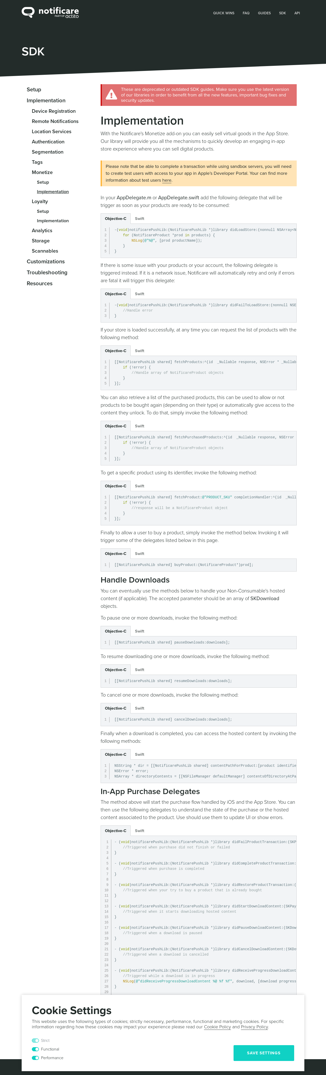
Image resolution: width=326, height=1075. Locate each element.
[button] (224, 13)
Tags (37, 162)
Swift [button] (139, 218)
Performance (52, 1057)
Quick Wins (223, 13)
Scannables (45, 251)
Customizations (46, 261)
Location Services (51, 132)
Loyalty (40, 202)
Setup (34, 89)
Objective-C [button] (115, 218)
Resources (39, 283)
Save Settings (264, 1053)
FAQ (246, 13)
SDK (282, 13)
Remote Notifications (55, 121)
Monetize (42, 172)
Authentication (48, 142)
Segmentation (47, 152)
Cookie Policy (217, 1027)
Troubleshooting (47, 272)
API (297, 13)
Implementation (46, 100)
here (166, 180)
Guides (264, 13)
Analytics (42, 231)
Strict (45, 1040)
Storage (41, 241)
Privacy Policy (254, 1027)
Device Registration (54, 111)
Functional (50, 1049)
